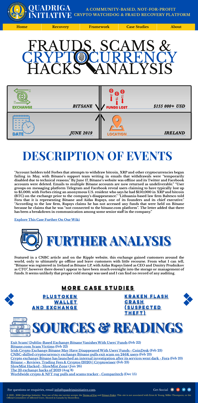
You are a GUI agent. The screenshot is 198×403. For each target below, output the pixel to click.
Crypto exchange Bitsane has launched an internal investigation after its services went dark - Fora (90, 358)
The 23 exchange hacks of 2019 (36, 370)
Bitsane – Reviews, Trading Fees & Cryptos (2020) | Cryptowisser (63, 362)
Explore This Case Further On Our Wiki (47, 220)
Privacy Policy (109, 395)
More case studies (98, 287)
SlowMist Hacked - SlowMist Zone (39, 366)
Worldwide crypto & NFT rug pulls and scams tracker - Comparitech (67, 374)
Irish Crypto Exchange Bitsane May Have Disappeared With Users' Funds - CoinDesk (80, 350)
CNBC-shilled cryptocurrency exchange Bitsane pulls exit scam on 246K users (74, 354)
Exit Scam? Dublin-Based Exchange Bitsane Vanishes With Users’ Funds (69, 342)
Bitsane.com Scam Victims (32, 346)
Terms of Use (90, 395)
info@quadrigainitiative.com (74, 390)
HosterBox (73, 397)
